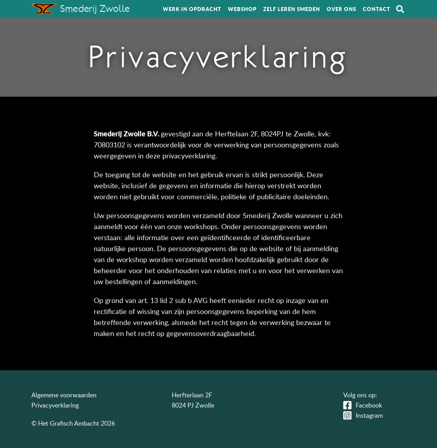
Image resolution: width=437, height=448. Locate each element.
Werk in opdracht (192, 9)
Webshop (242, 9)
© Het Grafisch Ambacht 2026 (73, 423)
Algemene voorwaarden (64, 395)
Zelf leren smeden (291, 9)
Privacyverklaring (55, 405)
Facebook (369, 405)
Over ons (341, 9)
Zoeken (400, 9)
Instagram (369, 415)
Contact (376, 9)
